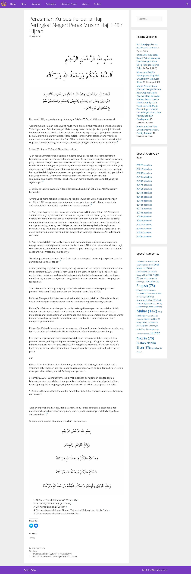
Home (13, 4)
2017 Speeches (144, 184)
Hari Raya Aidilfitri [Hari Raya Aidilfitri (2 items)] (146, 297)
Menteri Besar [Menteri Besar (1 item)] (152, 316)
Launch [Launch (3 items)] (150, 303)
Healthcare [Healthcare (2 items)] (142, 300)
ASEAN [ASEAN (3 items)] (141, 265)
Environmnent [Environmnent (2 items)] (143, 290)
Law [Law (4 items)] (159, 303)
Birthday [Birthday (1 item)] (149, 265)
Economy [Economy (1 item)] (141, 282)
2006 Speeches (144, 228)
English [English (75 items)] (146, 285)
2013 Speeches (144, 200)
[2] (42, 181)
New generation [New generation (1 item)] (143, 322)
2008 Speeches (144, 220)
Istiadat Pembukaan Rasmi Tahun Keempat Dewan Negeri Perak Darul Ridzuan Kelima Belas (148, 61)
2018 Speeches (144, 180)
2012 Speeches (144, 204)
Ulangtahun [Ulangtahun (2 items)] (156, 348)
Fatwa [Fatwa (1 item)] (153, 290)
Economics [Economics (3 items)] (151, 278)
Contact (97, 4)
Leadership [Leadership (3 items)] (142, 306)
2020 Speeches (144, 172)
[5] (47, 413)
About (23, 4)
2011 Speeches (144, 208)
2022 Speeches (144, 165)
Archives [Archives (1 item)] (149, 261)
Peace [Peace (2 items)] (140, 326)
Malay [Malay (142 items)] (147, 311)
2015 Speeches (144, 192)
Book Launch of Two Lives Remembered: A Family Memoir (148, 130)
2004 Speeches (144, 236)
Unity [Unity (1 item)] (139, 352)
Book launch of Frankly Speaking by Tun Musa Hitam (54, 556)
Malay (34, 551)
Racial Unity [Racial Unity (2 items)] (142, 329)
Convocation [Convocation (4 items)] (143, 271)
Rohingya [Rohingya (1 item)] (152, 329)
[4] (60, 260)
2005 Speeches (144, 232)
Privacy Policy (30, 570)
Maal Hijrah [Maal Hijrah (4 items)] (155, 306)
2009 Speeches (144, 216)
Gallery (85, 4)
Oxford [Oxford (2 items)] (154, 322)
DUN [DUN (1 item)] (142, 278)
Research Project (69, 4)
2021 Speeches (144, 168)
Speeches (36, 4)
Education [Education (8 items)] (152, 281)
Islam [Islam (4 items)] (151, 300)
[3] (91, 204)
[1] (118, 141)
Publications (51, 4)
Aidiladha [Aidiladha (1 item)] (141, 261)
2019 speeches (144, 176)
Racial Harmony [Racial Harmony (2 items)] (151, 326)
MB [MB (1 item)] (160, 312)
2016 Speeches (38, 548)
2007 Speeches (144, 224)
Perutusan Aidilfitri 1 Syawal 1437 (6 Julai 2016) (52, 554)
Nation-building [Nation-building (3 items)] (152, 319)
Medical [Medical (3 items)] (141, 315)
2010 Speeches (144, 212)
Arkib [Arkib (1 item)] (156, 261)
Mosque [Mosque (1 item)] (140, 319)
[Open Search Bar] (187, 4)
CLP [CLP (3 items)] (152, 268)
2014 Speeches (144, 196)
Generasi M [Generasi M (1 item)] (141, 293)
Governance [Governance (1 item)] (152, 293)
